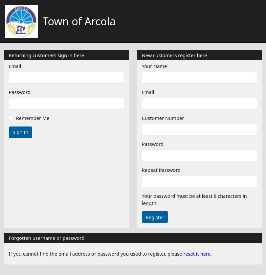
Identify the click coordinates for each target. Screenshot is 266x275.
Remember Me (33, 118)
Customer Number (163, 118)
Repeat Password (161, 170)
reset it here (197, 253)
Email (15, 66)
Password (20, 92)
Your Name (154, 66)
